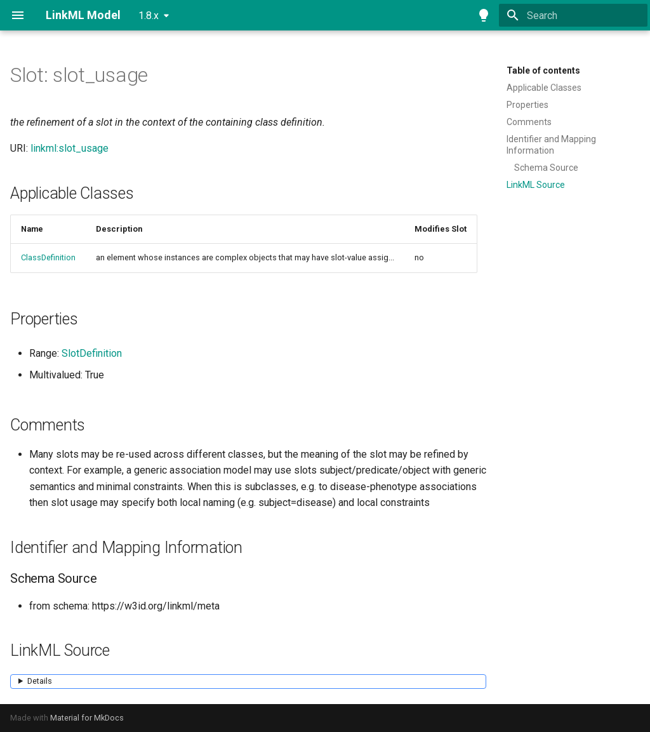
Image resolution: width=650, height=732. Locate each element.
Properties (527, 105)
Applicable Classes (544, 88)
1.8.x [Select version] (148, 16)
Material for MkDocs (87, 717)
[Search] (573, 15)
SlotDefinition (92, 353)
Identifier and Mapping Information (551, 145)
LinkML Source (536, 185)
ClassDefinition (48, 257)
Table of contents (543, 70)
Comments (529, 122)
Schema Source (546, 168)
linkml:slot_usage (69, 148)
